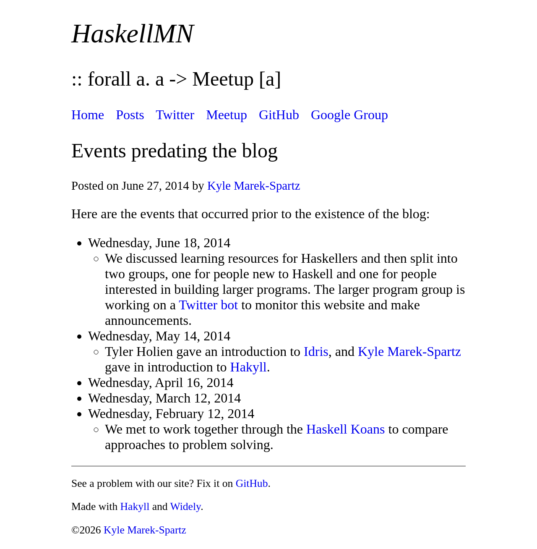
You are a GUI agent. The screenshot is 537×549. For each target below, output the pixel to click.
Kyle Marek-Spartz (253, 185)
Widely (185, 506)
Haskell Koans (345, 429)
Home (87, 114)
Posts (130, 114)
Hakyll (248, 366)
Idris (316, 351)
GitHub (279, 114)
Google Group (349, 114)
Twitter (175, 114)
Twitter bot (208, 304)
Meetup (226, 114)
